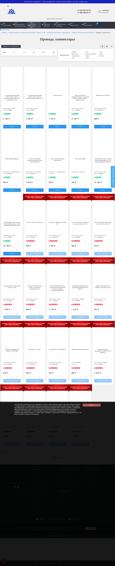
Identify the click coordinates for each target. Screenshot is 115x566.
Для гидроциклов (74, 24)
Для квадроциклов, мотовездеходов (20, 24)
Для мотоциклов (87, 24)
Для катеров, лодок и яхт (33, 25)
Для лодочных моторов (47, 24)
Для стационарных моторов (60, 24)
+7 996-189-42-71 (84, 13)
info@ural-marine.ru (54, 19)
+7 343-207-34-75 (84, 10)
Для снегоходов (6, 24)
